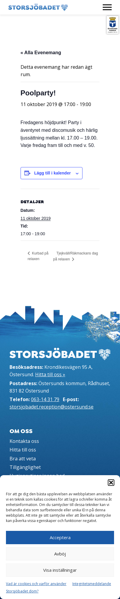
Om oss (21, 431)
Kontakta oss (24, 441)
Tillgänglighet (25, 467)
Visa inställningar (60, 570)
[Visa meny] (107, 7)
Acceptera (60, 537)
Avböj (60, 554)
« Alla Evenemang (41, 52)
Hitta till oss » (50, 374)
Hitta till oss (23, 449)
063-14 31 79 (45, 399)
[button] (111, 483)
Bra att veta (23, 458)
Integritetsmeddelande (91, 583)
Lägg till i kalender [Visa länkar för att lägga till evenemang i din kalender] (52, 173)
